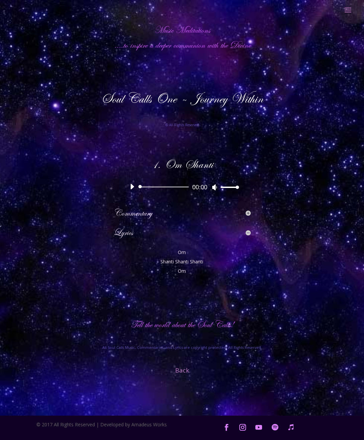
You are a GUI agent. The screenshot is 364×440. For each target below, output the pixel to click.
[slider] (165, 187)
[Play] (132, 186)
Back (182, 370)
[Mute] (215, 187)
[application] (182, 187)
